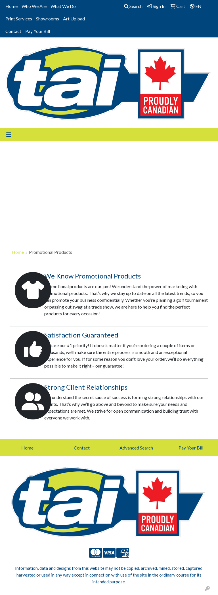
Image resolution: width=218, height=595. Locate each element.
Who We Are (34, 6)
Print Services (18, 18)
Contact (13, 31)
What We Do (63, 6)
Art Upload (74, 18)
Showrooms (47, 18)
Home (11, 6)
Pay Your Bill (37, 31)
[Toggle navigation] (9, 134)
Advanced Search (136, 447)
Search (133, 6)
